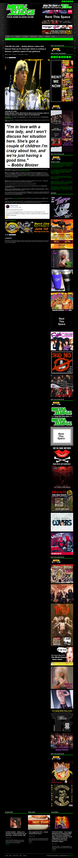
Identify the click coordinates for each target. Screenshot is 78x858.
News (12, 36)
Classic (40, 36)
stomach (26, 175)
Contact (47, 36)
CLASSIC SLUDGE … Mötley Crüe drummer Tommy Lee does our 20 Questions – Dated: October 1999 (16, 833)
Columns (26, 36)
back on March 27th (26, 170)
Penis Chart (34, 36)
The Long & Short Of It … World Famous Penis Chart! (38, 832)
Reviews (18, 36)
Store (53, 36)
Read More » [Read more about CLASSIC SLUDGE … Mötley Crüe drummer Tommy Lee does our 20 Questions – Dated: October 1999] (8, 844)
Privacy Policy (70, 855)
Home (7, 36)
